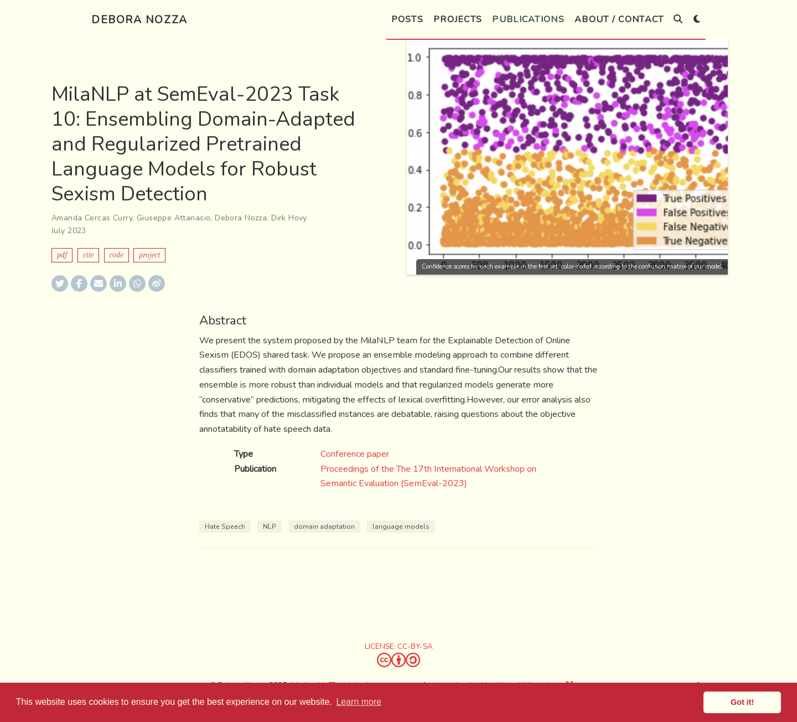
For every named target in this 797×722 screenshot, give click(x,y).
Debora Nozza (139, 19)
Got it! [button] (742, 702)
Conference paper (354, 454)
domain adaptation (324, 526)
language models (400, 526)
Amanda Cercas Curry (91, 218)
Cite (88, 255)
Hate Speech (225, 526)
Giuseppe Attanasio (174, 218)
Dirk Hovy (289, 218)
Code (116, 255)
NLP (269, 526)
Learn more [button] (358, 701)
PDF (62, 255)
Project (149, 255)
